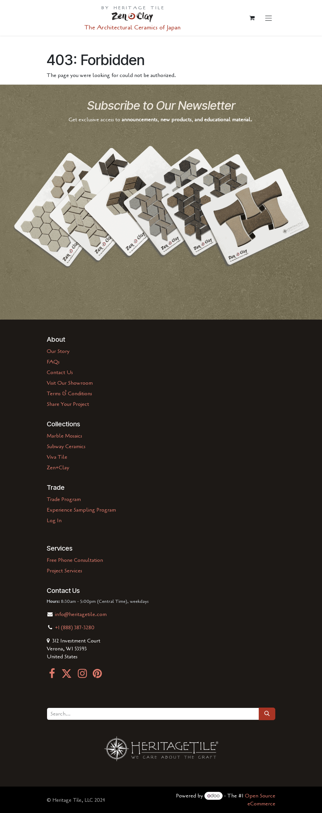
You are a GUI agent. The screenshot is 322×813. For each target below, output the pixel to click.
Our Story (58, 351)
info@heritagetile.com (80, 614)
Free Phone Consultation (75, 560)
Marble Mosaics (64, 436)
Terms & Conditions (69, 393)
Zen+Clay (58, 467)
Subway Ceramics (66, 446)
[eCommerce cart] (252, 18)
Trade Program (64, 499)
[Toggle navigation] (269, 18)
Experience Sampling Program (81, 510)
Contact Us (60, 372)
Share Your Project (68, 404)
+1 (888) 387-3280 (74, 627)
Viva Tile (57, 457)
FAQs (53, 362)
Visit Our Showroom (70, 383)
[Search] (267, 714)
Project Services (64, 570)
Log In (54, 520)
